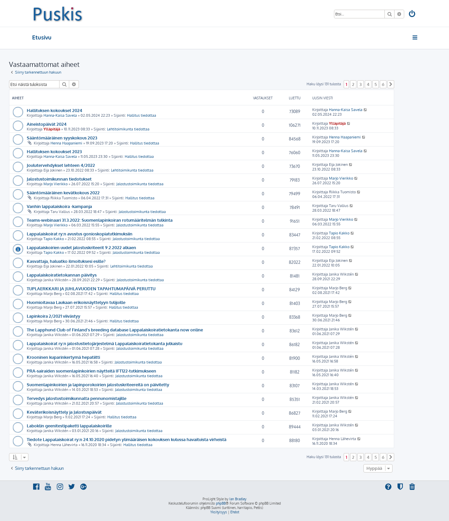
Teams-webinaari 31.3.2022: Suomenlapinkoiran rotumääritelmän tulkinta (100, 220)
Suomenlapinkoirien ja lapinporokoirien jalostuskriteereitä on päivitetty (98, 384)
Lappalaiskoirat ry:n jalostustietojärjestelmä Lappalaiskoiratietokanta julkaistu (104, 343)
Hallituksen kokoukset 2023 (54, 151)
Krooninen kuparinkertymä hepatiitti (63, 357)
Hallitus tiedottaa (141, 115)
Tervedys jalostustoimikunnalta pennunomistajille (76, 398)
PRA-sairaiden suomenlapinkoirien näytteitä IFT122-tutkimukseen (91, 371)
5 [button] (375, 84)
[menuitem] (412, 14)
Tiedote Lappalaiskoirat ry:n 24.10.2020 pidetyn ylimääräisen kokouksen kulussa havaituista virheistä (126, 439)
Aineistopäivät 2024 (47, 124)
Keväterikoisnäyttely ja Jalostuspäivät (64, 412)
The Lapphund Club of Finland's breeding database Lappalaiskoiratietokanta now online (115, 329)
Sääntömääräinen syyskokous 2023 (62, 137)
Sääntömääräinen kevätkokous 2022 (63, 192)
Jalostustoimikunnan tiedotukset (59, 179)
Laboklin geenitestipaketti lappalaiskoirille (69, 425)
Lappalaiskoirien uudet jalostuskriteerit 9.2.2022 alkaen (81, 247)
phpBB (221, 503)
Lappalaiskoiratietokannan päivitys (62, 275)
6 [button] (383, 84)
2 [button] (353, 84)
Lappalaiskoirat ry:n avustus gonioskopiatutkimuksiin (79, 233)
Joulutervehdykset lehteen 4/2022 (61, 165)
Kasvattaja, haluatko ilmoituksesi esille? (66, 261)
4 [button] (368, 84)
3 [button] (360, 84)
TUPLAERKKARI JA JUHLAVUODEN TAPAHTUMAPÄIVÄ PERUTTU (91, 288)
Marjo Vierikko (55, 184)
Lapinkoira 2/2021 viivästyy (53, 316)
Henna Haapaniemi (66, 143)
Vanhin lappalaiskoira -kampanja (59, 206)
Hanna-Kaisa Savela (60, 115)
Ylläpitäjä (51, 129)
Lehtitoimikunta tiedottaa (128, 129)
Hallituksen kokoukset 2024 (54, 110)
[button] (390, 84)
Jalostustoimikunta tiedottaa (139, 184)
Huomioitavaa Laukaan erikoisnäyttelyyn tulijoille (76, 302)
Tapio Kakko (53, 238)
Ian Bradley (237, 499)
